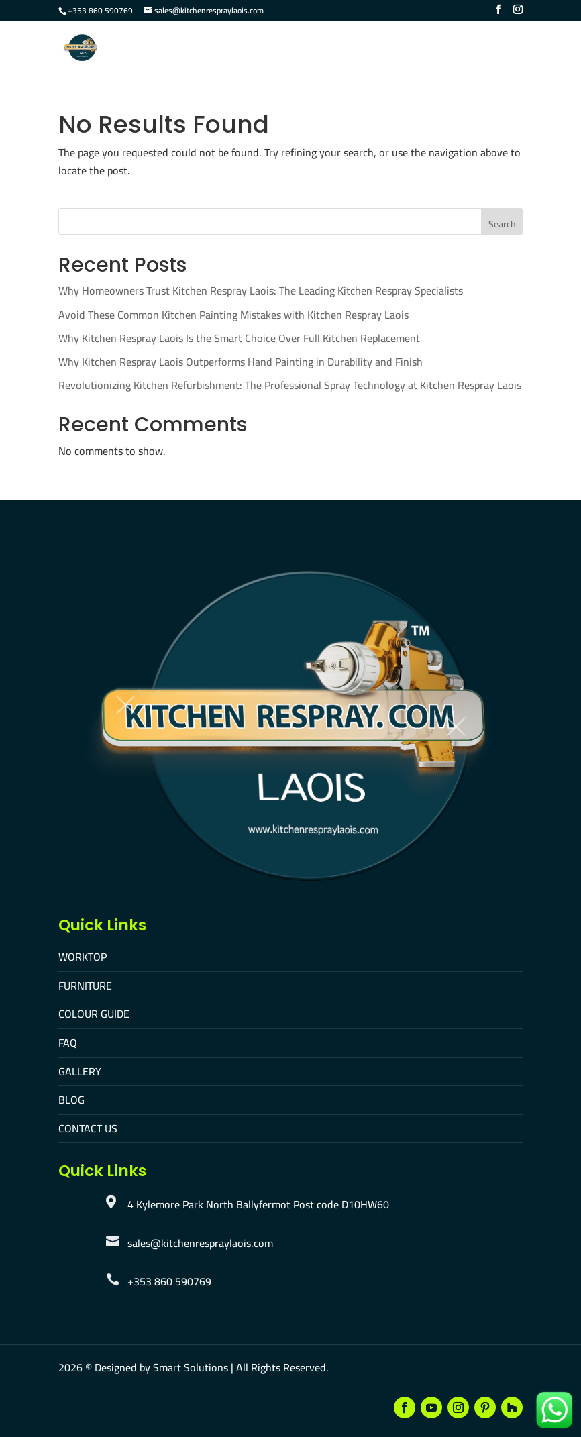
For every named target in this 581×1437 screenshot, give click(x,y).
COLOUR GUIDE (93, 1014)
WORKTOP (82, 957)
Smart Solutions (190, 1367)
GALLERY (79, 1071)
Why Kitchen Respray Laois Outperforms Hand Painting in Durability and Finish (240, 362)
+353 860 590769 (100, 10)
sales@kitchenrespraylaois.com (200, 1243)
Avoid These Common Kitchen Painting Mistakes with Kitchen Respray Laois (233, 315)
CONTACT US (87, 1128)
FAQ (67, 1042)
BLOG (71, 1099)
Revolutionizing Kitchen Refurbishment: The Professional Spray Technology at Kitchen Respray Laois (289, 385)
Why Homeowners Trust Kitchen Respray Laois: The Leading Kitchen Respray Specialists (260, 290)
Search (502, 224)
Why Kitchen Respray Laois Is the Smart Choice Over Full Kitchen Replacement (239, 338)
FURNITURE (85, 985)
